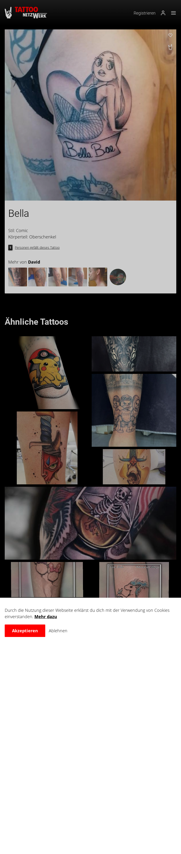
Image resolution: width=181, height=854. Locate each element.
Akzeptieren (25, 630)
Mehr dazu (45, 616)
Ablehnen (58, 630)
